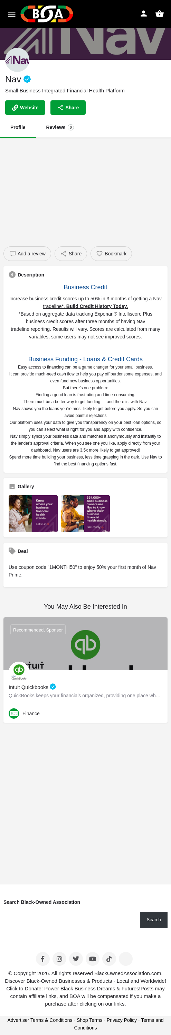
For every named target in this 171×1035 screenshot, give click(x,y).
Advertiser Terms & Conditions (39, 1020)
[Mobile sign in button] (143, 13)
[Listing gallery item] (33, 513)
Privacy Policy (122, 1020)
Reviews (60, 127)
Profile (18, 127)
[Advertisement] (85, 189)
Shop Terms (89, 1020)
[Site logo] (47, 13)
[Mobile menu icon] (12, 14)
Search (153, 919)
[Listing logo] (17, 60)
